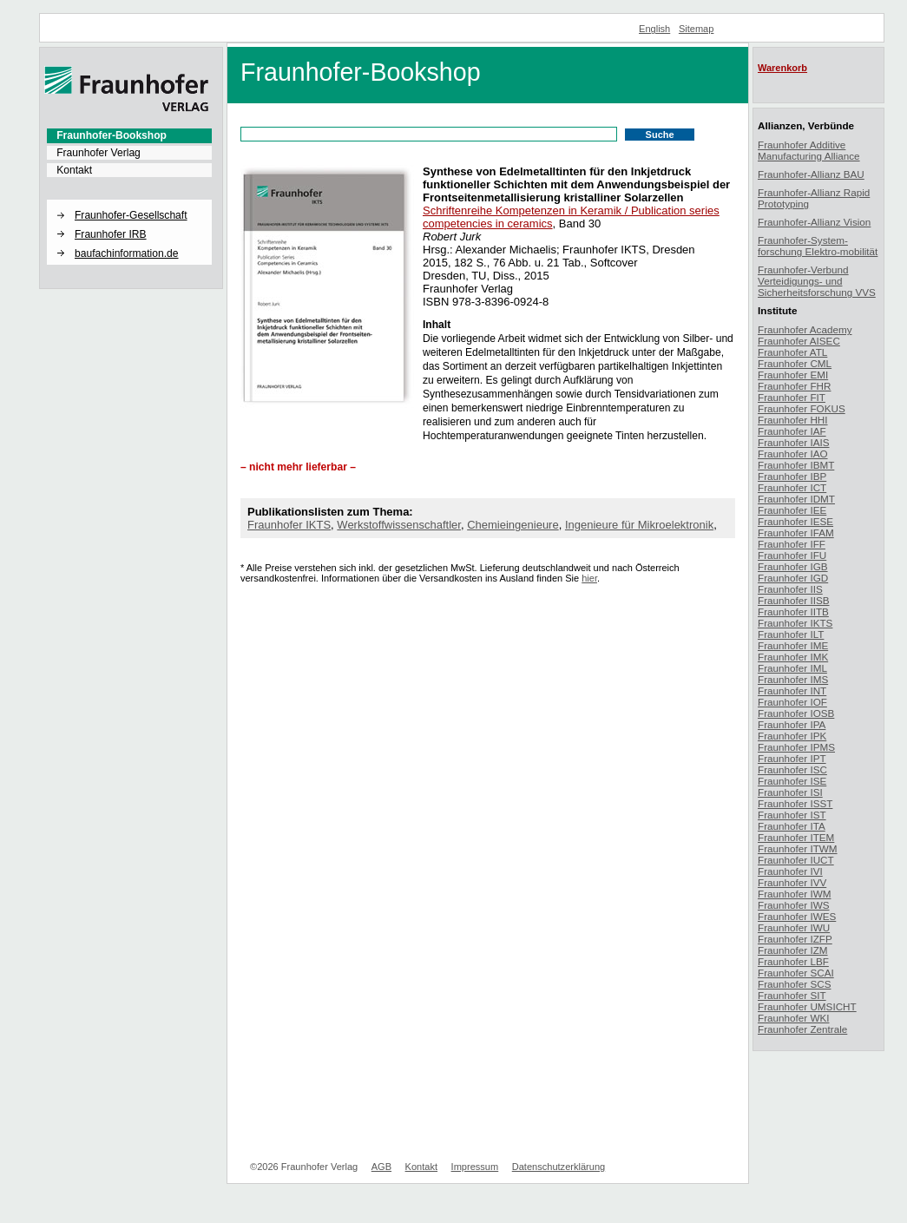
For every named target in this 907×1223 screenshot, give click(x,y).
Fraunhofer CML (794, 363)
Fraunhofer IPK (792, 735)
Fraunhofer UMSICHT (807, 1006)
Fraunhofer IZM (793, 950)
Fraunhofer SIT (792, 995)
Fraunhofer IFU (792, 555)
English (654, 28)
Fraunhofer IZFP (795, 938)
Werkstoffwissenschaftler (399, 524)
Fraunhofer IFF (791, 543)
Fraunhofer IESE (795, 521)
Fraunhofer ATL (792, 352)
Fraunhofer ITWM (798, 848)
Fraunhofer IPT (792, 758)
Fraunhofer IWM (794, 893)
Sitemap (696, 28)
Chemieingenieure (513, 524)
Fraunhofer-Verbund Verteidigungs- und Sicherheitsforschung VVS (817, 281)
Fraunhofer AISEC (799, 340)
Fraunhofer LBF (793, 961)
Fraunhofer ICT (792, 487)
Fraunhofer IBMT (796, 464)
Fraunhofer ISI (790, 792)
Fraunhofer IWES (797, 916)
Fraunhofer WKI (794, 1017)
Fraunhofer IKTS (289, 524)
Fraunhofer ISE (792, 780)
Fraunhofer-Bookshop (111, 135)
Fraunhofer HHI (793, 419)
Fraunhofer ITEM (796, 837)
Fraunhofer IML (792, 668)
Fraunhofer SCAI (796, 972)
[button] (129, 200)
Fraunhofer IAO (793, 453)
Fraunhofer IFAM (796, 532)
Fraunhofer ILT (791, 634)
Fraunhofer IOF (792, 701)
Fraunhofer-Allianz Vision (814, 221)
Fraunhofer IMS (793, 679)
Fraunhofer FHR (794, 385)
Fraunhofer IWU (794, 927)
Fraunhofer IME (793, 645)
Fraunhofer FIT (791, 397)
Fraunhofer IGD (793, 577)
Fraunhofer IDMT (796, 498)
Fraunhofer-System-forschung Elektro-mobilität (817, 245)
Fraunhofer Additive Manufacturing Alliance (809, 150)
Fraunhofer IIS (790, 589)
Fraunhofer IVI (790, 871)
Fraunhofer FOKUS (801, 408)
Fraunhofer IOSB (796, 713)
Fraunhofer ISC (792, 769)
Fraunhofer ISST (795, 803)
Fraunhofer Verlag (98, 153)
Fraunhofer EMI (793, 374)
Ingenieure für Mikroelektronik (639, 524)
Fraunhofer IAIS (794, 442)
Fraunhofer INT (792, 690)
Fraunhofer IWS (794, 905)
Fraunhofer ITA (791, 826)
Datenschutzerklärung (558, 1166)
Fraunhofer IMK (793, 656)
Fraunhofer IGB (793, 566)
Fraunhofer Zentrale (802, 1029)
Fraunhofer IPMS (796, 747)
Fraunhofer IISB (794, 600)
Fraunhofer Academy (805, 329)
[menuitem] (129, 135)
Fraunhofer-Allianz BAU (811, 174)
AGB (381, 1166)
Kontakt (74, 170)
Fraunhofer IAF (792, 431)
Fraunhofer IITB (793, 611)
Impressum (475, 1166)
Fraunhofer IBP (792, 476)
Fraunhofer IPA (791, 724)
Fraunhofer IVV (792, 882)
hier (589, 578)
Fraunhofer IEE (792, 510)
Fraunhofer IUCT (796, 859)
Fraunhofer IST (792, 814)
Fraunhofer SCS (794, 984)
